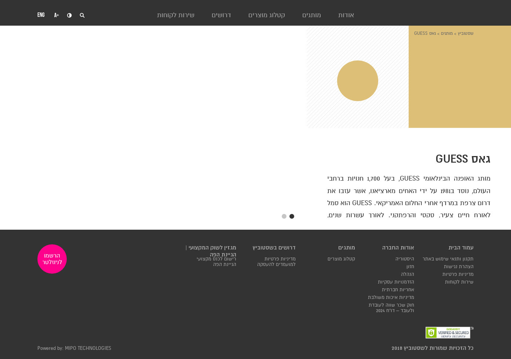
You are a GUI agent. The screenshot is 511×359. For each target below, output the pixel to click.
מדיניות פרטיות (458, 274)
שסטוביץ (466, 33)
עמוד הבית (461, 247)
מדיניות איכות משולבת (391, 297)
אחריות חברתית (398, 290)
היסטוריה (404, 259)
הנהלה (407, 274)
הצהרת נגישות (459, 267)
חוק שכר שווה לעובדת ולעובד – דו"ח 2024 (391, 308)
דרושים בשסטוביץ (274, 247)
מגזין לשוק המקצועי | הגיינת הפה (210, 251)
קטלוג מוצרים (266, 15)
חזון (410, 267)
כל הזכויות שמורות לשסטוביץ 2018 (433, 348)
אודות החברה (398, 247)
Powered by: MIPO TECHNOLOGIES (74, 348)
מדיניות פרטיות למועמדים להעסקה (276, 261)
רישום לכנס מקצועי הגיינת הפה (216, 261)
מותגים (311, 15)
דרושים (221, 15)
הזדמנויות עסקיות (396, 282)
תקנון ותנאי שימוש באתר (448, 259)
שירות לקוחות (175, 15)
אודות (346, 15)
